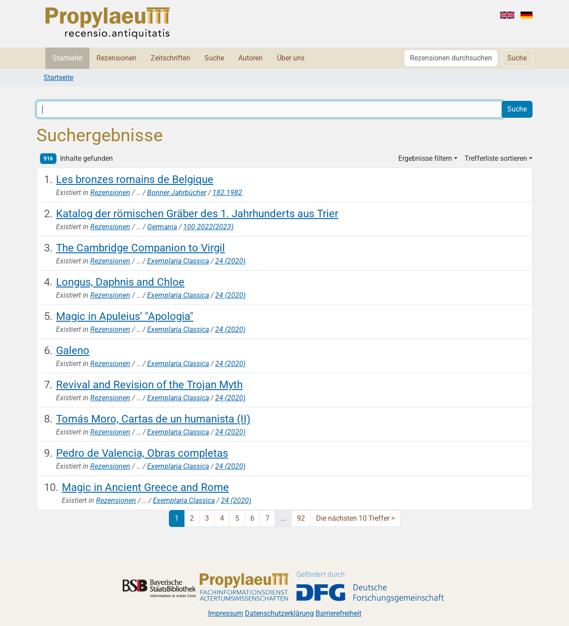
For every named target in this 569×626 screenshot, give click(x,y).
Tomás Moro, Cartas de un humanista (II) (153, 419)
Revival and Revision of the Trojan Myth (149, 385)
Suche (214, 58)
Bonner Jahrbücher (176, 192)
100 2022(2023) (208, 227)
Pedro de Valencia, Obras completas (142, 453)
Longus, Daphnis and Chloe (120, 282)
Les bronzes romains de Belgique (134, 179)
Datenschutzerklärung (279, 613)
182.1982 (227, 192)
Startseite (67, 58)
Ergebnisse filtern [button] (425, 158)
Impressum (225, 613)
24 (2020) (230, 261)
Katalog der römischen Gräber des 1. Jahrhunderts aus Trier (197, 213)
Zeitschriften (170, 58)
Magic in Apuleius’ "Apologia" (124, 316)
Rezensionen (116, 58)
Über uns (291, 58)
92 (301, 518)
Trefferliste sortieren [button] (496, 158)
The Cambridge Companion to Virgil (140, 248)
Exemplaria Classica (178, 261)
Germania (162, 227)
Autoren (250, 58)
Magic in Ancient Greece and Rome (145, 487)
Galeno (72, 350)
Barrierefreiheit (338, 613)
